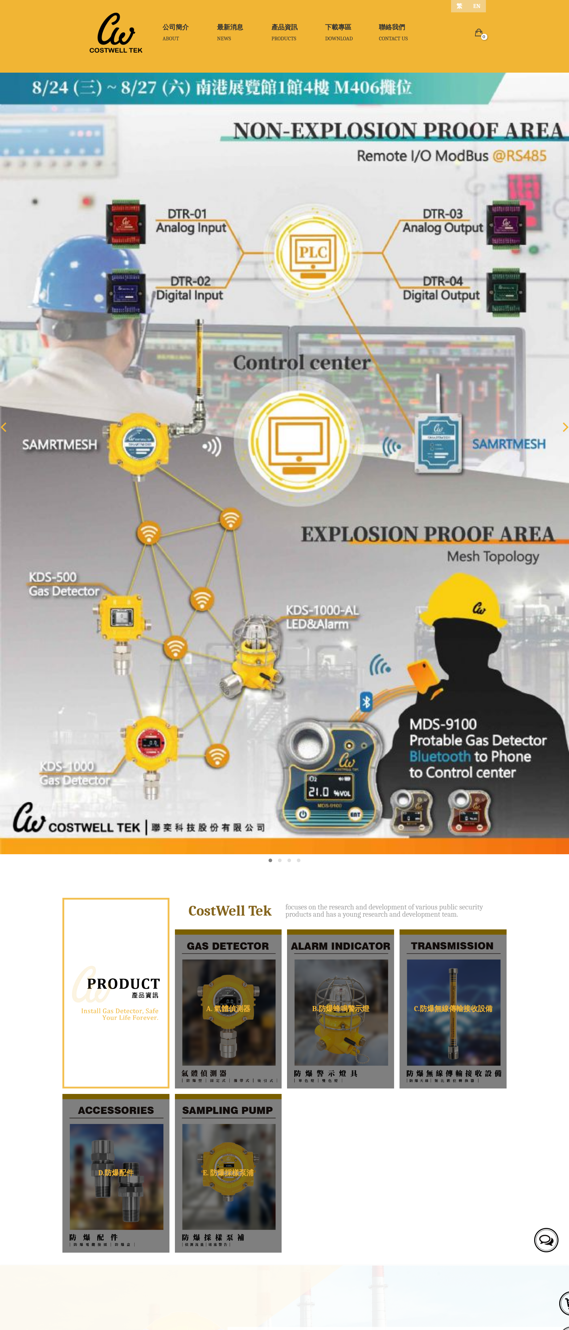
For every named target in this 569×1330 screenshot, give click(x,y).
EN (476, 6)
